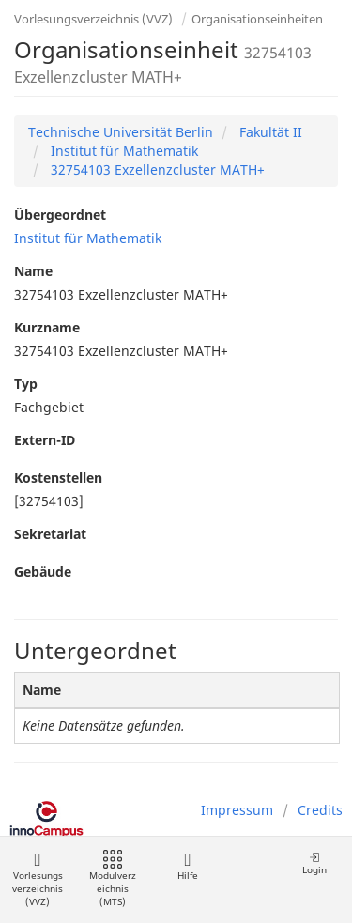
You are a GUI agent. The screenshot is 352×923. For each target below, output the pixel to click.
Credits (320, 810)
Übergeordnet (60, 214)
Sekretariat (50, 534)
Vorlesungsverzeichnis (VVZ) (93, 18)
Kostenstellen (58, 477)
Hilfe (187, 866)
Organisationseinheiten (257, 18)
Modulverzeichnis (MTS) (112, 879)
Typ (26, 383)
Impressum (237, 810)
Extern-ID (44, 440)
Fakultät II (269, 132)
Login (314, 863)
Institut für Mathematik (122, 151)
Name (33, 271)
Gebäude (42, 571)
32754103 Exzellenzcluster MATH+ (156, 169)
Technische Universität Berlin (120, 132)
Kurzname (47, 327)
